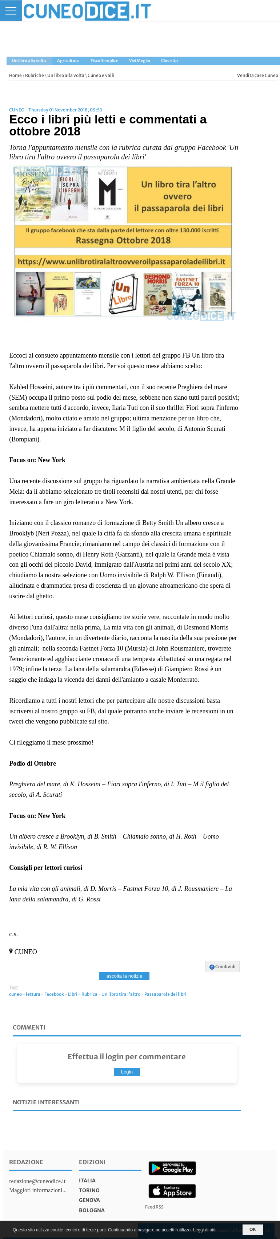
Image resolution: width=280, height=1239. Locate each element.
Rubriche (34, 75)
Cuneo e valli (101, 75)
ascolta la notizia (125, 976)
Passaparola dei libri (165, 994)
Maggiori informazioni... (38, 1190)
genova (89, 1200)
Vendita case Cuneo (257, 75)
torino (89, 1190)
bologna (92, 1210)
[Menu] (11, 10)
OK (252, 1229)
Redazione (26, 1162)
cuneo (15, 994)
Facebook (54, 994)
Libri (72, 994)
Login (127, 1072)
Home (15, 75)
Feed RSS (154, 1207)
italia (87, 1180)
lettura (33, 994)
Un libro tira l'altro (120, 994)
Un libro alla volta (65, 75)
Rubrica (89, 994)
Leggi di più (204, 1229)
